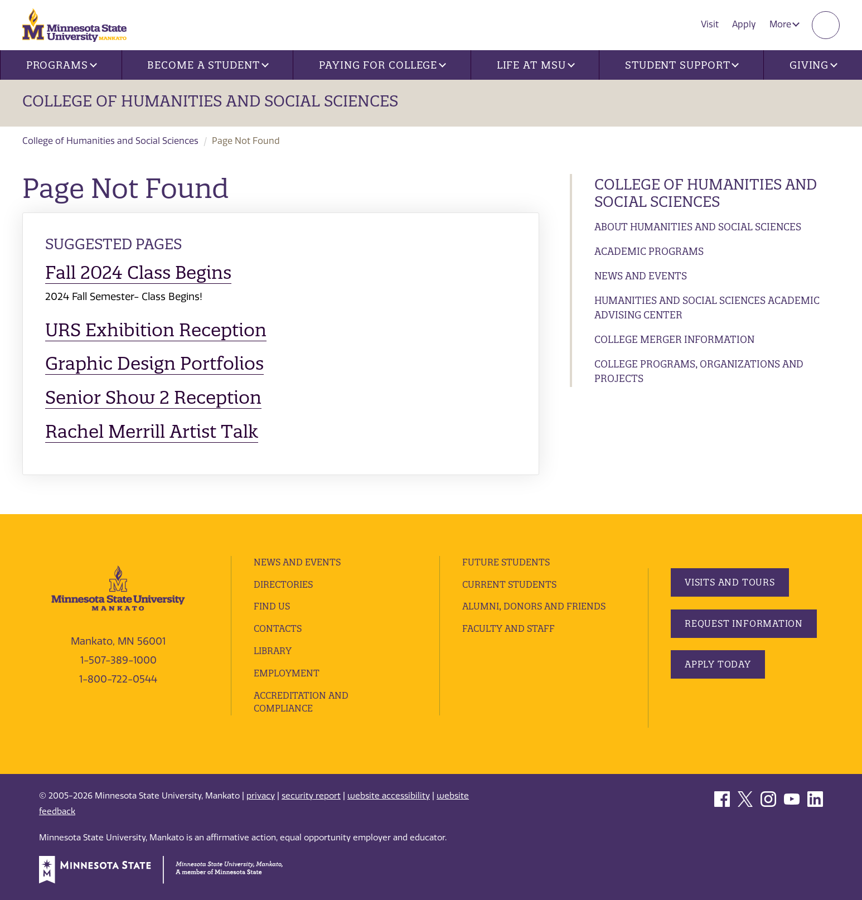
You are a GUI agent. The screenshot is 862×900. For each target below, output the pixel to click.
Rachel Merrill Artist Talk (151, 431)
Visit (710, 24)
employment (286, 673)
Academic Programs (649, 251)
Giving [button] (813, 65)
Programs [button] (61, 65)
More (784, 24)
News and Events (640, 276)
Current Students (509, 584)
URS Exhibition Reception (156, 330)
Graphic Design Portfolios (154, 363)
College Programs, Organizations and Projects (698, 371)
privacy (260, 796)
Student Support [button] (682, 65)
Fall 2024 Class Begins (138, 272)
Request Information (744, 623)
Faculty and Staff (508, 628)
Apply (744, 24)
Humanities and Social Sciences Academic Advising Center (707, 307)
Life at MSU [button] (536, 65)
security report (311, 796)
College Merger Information (674, 339)
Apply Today (718, 664)
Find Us (272, 606)
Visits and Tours (730, 582)
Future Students (506, 562)
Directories (283, 584)
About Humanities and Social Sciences (697, 227)
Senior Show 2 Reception (153, 397)
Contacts (278, 628)
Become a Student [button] (207, 65)
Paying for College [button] (382, 65)
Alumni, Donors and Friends (534, 606)
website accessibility (388, 796)
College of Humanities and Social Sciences (210, 100)
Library (273, 650)
